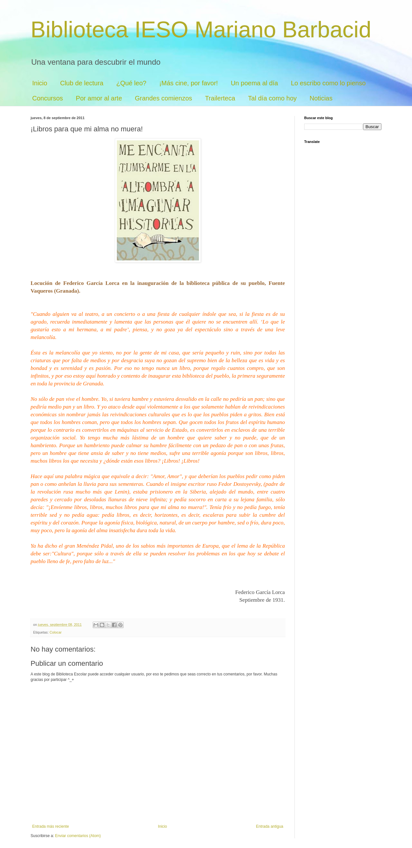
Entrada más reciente (50, 826)
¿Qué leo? (131, 83)
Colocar (55, 632)
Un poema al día (254, 83)
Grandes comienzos (163, 98)
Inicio (39, 83)
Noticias (321, 98)
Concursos (47, 98)
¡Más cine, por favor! (188, 83)
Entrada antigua (269, 826)
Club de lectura (82, 83)
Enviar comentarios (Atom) (78, 836)
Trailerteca (220, 98)
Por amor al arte (99, 98)
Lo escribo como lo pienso (328, 83)
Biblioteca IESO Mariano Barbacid (201, 29)
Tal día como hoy (272, 98)
